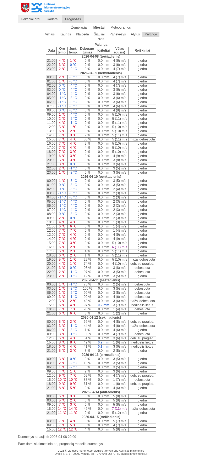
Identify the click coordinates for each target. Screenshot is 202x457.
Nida (101, 39)
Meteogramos (120, 27)
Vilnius (50, 34)
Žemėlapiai (79, 27)
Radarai (52, 19)
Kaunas (65, 34)
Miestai (99, 27)
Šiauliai (99, 34)
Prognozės (73, 19)
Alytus (135, 34)
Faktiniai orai (30, 19)
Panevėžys (118, 34)
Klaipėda (82, 34)
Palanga (151, 34)
